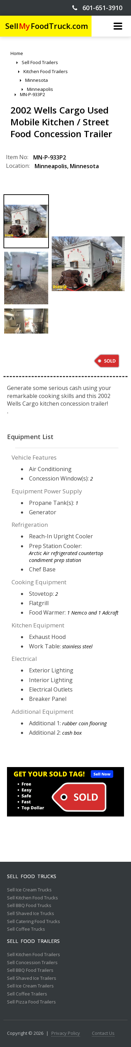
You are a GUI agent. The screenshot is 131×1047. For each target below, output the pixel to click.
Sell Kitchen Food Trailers (33, 955)
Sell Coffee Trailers (27, 994)
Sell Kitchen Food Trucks (32, 898)
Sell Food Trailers (33, 941)
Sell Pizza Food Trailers (31, 1002)
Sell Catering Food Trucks (33, 921)
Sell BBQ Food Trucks (29, 905)
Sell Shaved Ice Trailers (31, 978)
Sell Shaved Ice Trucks (30, 913)
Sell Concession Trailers (32, 963)
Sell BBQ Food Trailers (30, 970)
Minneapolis (51, 166)
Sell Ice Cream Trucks (29, 890)
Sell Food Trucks (31, 876)
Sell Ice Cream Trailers (30, 986)
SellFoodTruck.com (46, 26)
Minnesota (84, 166)
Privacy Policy (65, 1033)
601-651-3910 (97, 8)
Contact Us (103, 1033)
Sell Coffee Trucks (26, 929)
